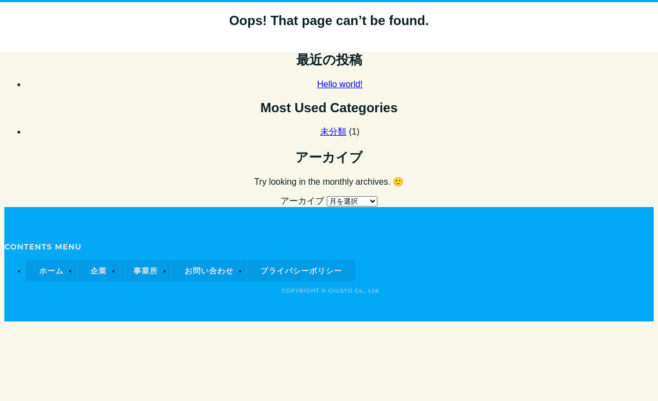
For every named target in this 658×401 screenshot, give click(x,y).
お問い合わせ (209, 270)
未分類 (333, 131)
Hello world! (340, 84)
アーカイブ (302, 200)
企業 (98, 270)
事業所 (145, 270)
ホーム (51, 270)
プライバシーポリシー (301, 270)
